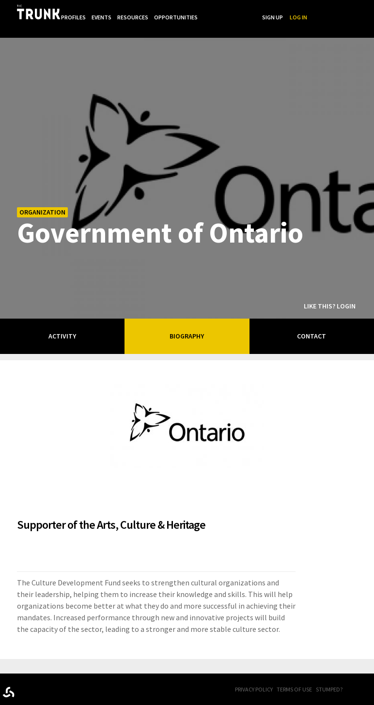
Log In (359, 11)
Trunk (50, 677)
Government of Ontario (160, 218)
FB (357, 676)
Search (306, 11)
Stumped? (329, 675)
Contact (311, 322)
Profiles (130, 11)
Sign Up (333, 11)
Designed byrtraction (8, 678)
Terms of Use (294, 675)
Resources (191, 11)
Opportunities (236, 11)
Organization (42, 198)
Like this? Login (330, 292)
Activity (62, 322)
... (267, 11)
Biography (187, 322)
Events (160, 11)
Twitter (369, 676)
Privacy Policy (254, 675)
